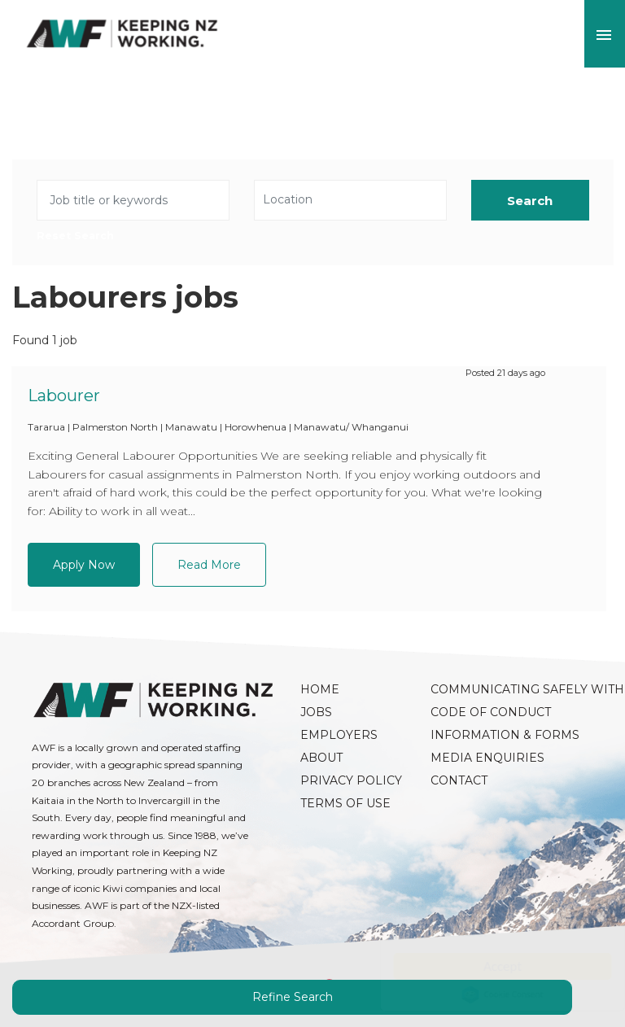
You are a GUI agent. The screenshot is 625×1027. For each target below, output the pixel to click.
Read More (209, 564)
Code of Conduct (487, 712)
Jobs (316, 712)
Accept (486, 966)
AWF (122, 33)
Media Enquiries (487, 757)
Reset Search (75, 236)
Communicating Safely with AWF (487, 689)
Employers (339, 735)
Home (319, 689)
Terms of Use (345, 803)
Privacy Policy (351, 780)
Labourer (64, 395)
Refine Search (292, 997)
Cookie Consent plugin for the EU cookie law (486, 994)
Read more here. (424, 932)
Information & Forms (487, 735)
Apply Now (84, 564)
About (321, 757)
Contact (459, 780)
